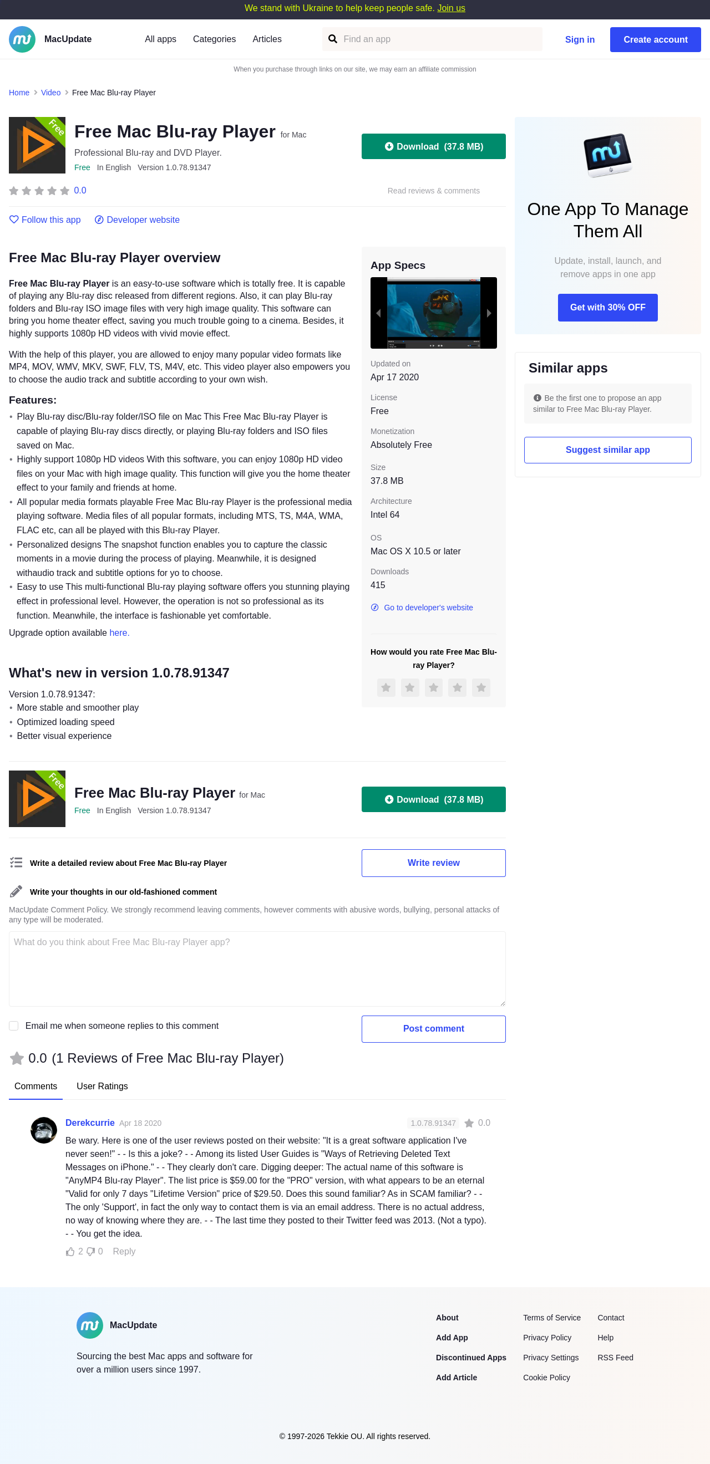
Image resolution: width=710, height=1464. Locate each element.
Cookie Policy (546, 1378)
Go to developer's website (422, 608)
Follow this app (45, 220)
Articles (266, 39)
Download (433, 146)
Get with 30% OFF (608, 307)
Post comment (433, 1028)
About (447, 1318)
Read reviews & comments (434, 191)
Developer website (137, 220)
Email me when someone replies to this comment (122, 1026)
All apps (160, 39)
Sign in (580, 39)
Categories (214, 39)
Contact (610, 1318)
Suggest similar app (608, 450)
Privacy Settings (551, 1358)
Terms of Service (552, 1318)
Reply (124, 1251)
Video (51, 93)
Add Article (456, 1378)
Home (19, 93)
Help (605, 1338)
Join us (451, 8)
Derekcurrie (90, 1123)
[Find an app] (332, 39)
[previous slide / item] (378, 312)
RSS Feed (615, 1358)
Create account (655, 39)
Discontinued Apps (471, 1358)
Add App (452, 1338)
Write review (434, 863)
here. (119, 633)
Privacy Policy (547, 1338)
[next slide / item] (489, 312)
